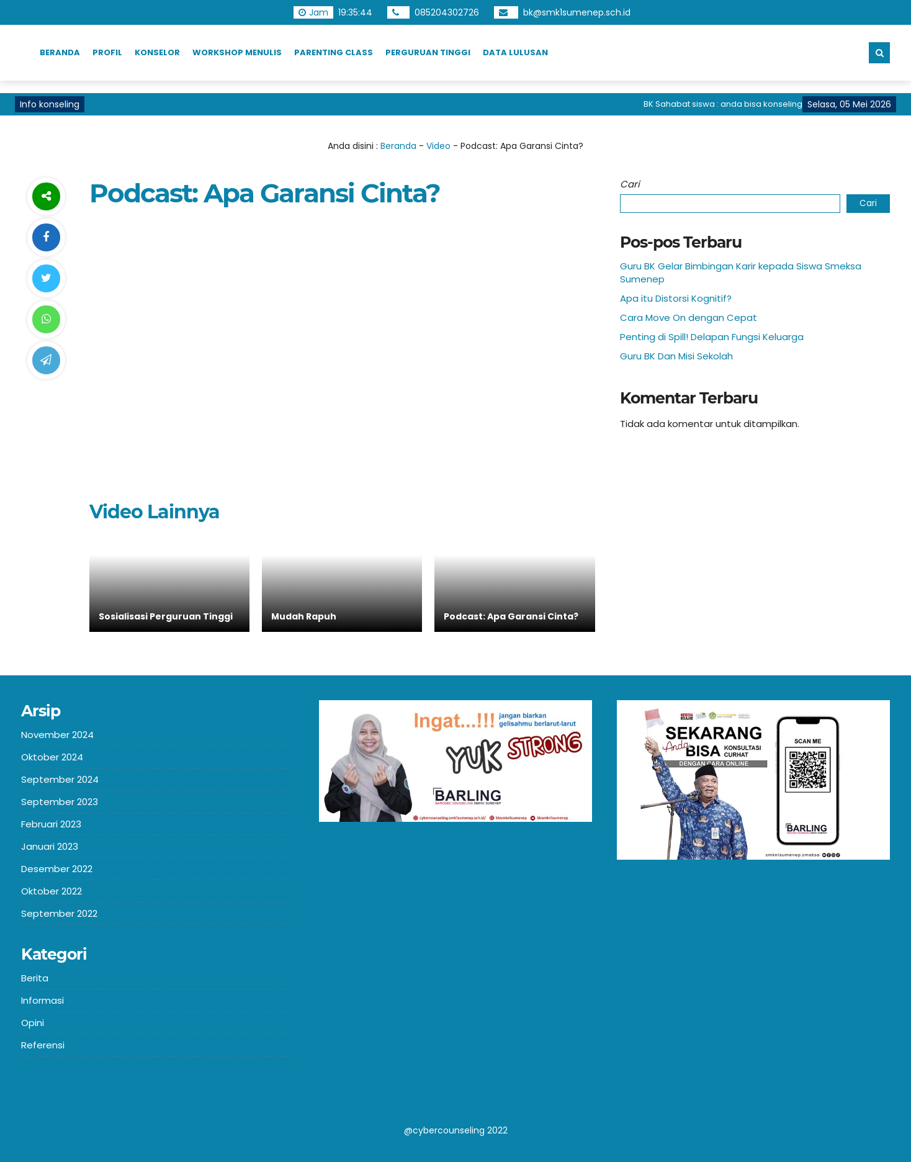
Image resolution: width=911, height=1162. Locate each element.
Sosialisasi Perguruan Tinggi (166, 616)
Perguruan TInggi (427, 52)
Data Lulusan (515, 52)
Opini (32, 1022)
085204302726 (447, 12)
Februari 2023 (51, 824)
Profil (107, 52)
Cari (630, 184)
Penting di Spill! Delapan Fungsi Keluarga (712, 336)
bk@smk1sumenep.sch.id (577, 12)
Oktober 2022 (51, 891)
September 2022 (59, 913)
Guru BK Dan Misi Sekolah (676, 356)
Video (438, 146)
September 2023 (59, 801)
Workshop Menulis (237, 52)
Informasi (42, 1000)
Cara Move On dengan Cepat (688, 317)
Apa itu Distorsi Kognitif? (676, 298)
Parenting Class (333, 52)
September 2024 (60, 779)
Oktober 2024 (52, 756)
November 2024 (57, 734)
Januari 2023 (49, 846)
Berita (34, 977)
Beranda (60, 52)
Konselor (157, 52)
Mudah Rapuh (303, 616)
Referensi (43, 1045)
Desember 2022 (56, 868)
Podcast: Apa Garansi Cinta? (511, 616)
